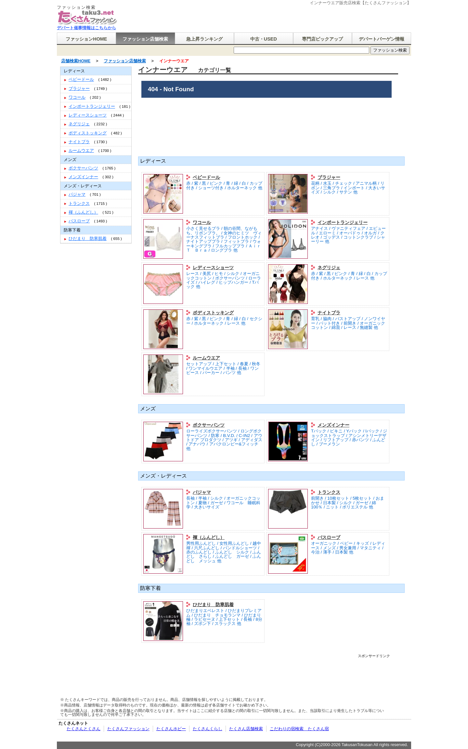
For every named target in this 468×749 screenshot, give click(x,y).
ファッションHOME (86, 39)
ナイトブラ (329, 312)
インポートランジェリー (343, 222)
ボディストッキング (213, 312)
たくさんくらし (207, 728)
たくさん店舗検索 (246, 728)
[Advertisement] (271, 672)
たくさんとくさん (83, 728)
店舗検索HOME (75, 60)
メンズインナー (333, 425)
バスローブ (329, 537)
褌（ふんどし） (209, 537)
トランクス (329, 492)
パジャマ (202, 492)
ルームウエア (206, 357)
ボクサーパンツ (209, 425)
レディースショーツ (213, 267)
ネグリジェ (329, 267)
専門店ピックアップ (322, 39)
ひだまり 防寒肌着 (213, 604)
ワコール (202, 222)
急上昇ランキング (204, 39)
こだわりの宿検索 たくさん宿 (299, 728)
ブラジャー (329, 177)
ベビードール (206, 177)
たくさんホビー (171, 728)
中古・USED (263, 39)
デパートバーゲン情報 (381, 39)
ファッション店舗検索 (145, 39)
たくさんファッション (128, 728)
